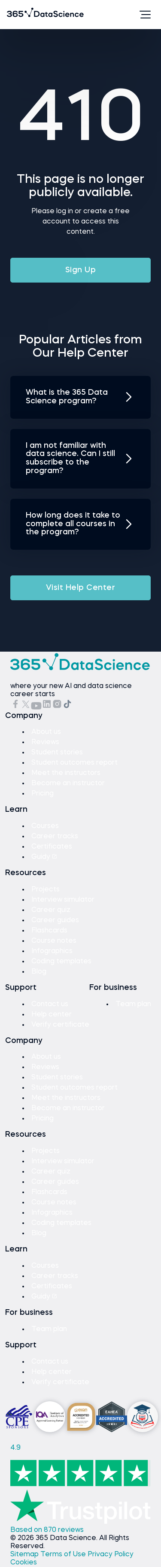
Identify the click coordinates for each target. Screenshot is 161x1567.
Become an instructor (68, 783)
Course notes (53, 941)
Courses (45, 826)
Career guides (55, 920)
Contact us (49, 1004)
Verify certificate (60, 1025)
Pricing (42, 793)
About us (46, 732)
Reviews (45, 742)
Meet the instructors (65, 773)
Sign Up (80, 270)
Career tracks (54, 836)
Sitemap (25, 1554)
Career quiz (50, 910)
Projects (45, 889)
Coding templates (61, 961)
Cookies (23, 1562)
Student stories (57, 752)
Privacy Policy (111, 1554)
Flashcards (49, 930)
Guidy (44, 857)
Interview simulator (62, 900)
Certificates (51, 846)
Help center (51, 1014)
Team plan (133, 1004)
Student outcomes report (74, 763)
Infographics (52, 951)
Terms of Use (64, 1554)
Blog (38, 971)
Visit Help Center (80, 588)
